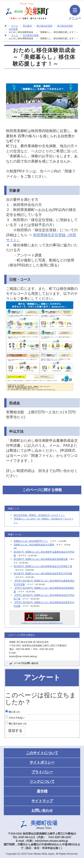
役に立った (12, 711)
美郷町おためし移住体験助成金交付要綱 (34, 544)
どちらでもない (14, 717)
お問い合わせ (42, 810)
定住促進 (13, 29)
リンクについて (42, 781)
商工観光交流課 (44, 26)
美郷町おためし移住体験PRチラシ (31, 541)
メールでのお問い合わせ (26, 663)
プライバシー (42, 772)
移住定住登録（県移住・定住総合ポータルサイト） (39, 515)
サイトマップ (42, 801)
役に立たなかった (16, 723)
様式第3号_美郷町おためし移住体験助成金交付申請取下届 (43, 566)
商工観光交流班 (65, 26)
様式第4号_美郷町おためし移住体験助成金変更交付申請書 (43, 573)
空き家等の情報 (31, 35)
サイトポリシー (42, 762)
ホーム (14, 26)
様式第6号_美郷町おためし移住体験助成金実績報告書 (41, 559)
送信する (15, 730)
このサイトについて (42, 753)
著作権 (42, 791)
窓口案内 (27, 26)
